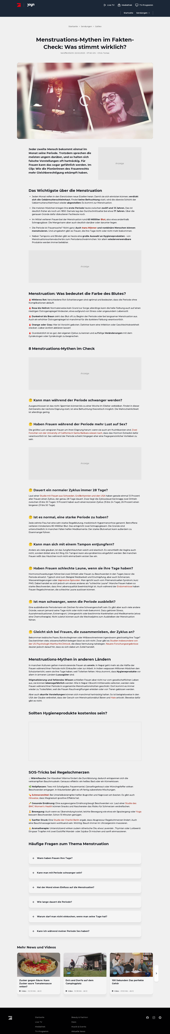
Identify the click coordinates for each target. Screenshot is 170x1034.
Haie (113, 697)
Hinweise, (34, 798)
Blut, (103, 219)
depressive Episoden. (69, 580)
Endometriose (124, 586)
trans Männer (89, 228)
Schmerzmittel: (40, 795)
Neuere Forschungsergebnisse (122, 644)
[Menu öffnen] (143, 13)
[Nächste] (156, 973)
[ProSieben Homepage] (19, 5)
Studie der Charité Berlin (66, 820)
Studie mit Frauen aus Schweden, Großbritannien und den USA (72, 496)
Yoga (138, 811)
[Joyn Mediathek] (31, 5)
